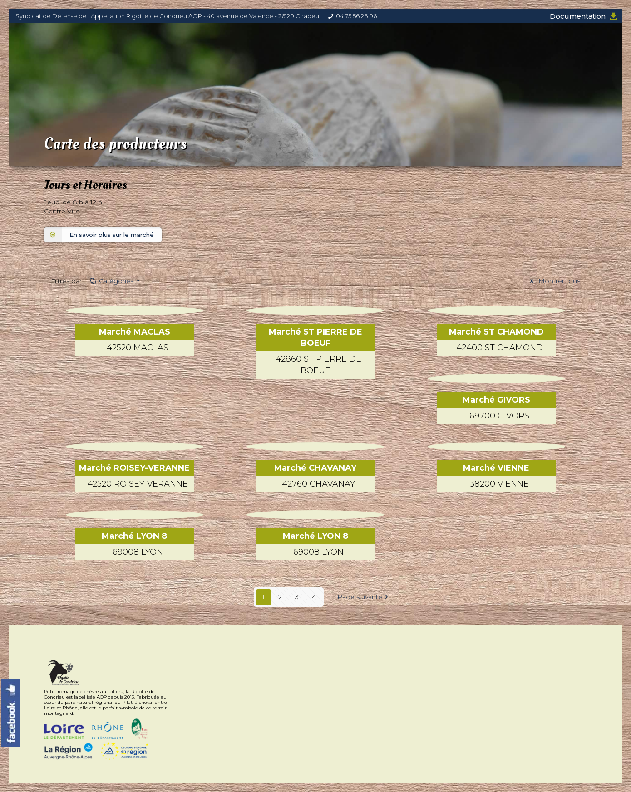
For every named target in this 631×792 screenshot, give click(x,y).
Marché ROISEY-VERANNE (134, 477)
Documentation (578, 16)
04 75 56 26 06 (356, 16)
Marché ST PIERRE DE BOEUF (315, 353)
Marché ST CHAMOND (496, 341)
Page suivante (364, 597)
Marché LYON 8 (134, 545)
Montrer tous (553, 281)
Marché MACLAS (134, 341)
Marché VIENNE (496, 477)
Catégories (115, 281)
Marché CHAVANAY (315, 477)
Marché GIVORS (496, 409)
